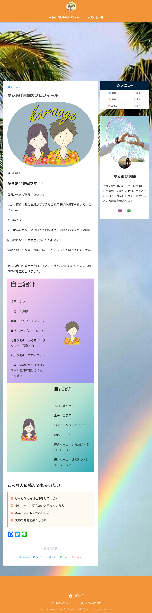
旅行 (136, 106)
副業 (136, 93)
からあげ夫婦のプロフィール (65, 17)
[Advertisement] (76, 51)
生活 (136, 99)
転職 (112, 93)
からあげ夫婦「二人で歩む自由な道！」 (76, 6)
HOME (76, 596)
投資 (112, 99)
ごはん (112, 106)
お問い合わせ (95, 17)
